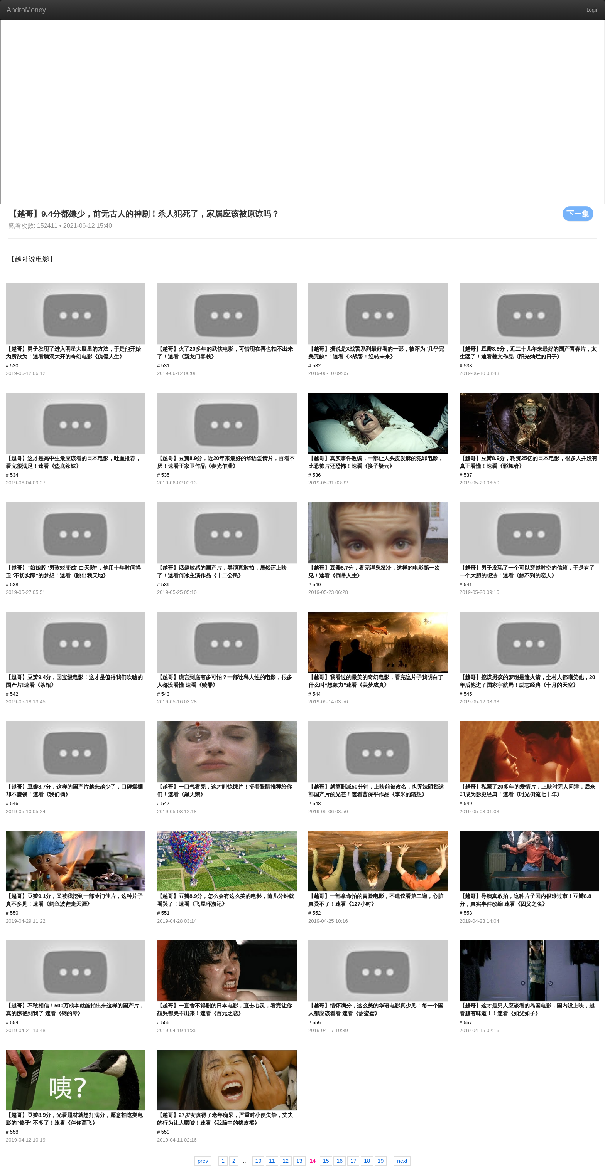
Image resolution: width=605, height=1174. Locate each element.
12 (286, 1161)
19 (381, 1161)
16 (339, 1161)
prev (203, 1161)
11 (272, 1161)
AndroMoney (26, 10)
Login (592, 10)
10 (258, 1161)
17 (353, 1161)
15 (326, 1161)
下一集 (578, 213)
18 (367, 1161)
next (402, 1161)
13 (299, 1161)
